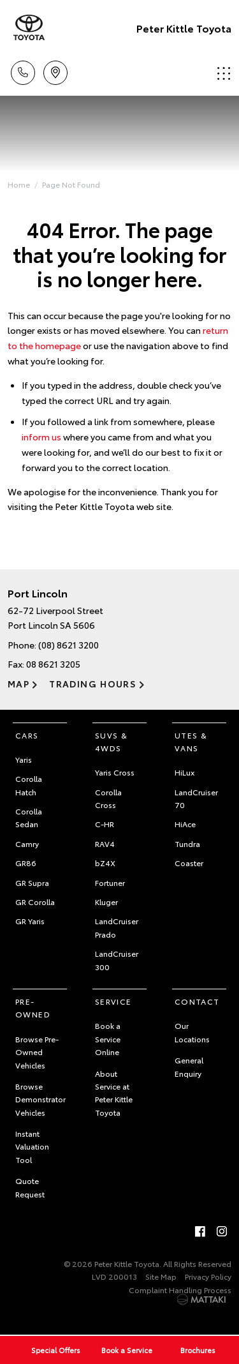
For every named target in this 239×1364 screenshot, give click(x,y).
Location (55, 70)
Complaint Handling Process (180, 1289)
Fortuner (110, 882)
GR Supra (32, 882)
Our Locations (192, 1032)
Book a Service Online (107, 1038)
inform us (41, 436)
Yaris (23, 759)
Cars (27, 735)
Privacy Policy (208, 1276)
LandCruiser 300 (116, 959)
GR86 (25, 862)
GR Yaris (30, 920)
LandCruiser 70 (196, 798)
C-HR (104, 823)
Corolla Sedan (28, 817)
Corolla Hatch (28, 785)
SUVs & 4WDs (111, 741)
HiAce (185, 823)
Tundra (187, 843)
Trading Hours (92, 683)
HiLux (184, 772)
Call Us (23, 70)
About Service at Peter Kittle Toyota (114, 1093)
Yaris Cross (114, 772)
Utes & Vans (191, 741)
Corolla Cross (108, 798)
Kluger (106, 901)
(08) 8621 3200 (68, 644)
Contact (197, 1001)
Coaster (189, 862)
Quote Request (30, 1187)
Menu (223, 73)
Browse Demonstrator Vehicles (40, 1099)
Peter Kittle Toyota (183, 28)
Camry (27, 843)
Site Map (161, 1276)
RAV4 (105, 843)
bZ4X (105, 862)
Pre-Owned (32, 1007)
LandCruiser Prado (116, 927)
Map (18, 683)
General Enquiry (189, 1066)
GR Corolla (35, 901)
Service (113, 1001)
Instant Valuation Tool (32, 1146)
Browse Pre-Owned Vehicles (37, 1051)
